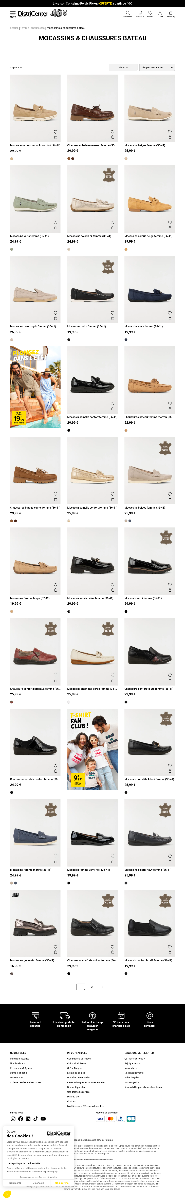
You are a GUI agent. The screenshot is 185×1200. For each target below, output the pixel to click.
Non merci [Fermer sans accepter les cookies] (15, 1183)
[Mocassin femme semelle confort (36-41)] (11, 158)
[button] (7, 1194)
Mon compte (16, 1077)
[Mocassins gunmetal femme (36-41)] (11, 973)
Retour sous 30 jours (21, 1068)
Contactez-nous (18, 1072)
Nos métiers (130, 1068)
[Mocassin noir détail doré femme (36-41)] (125, 792)
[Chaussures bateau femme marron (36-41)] (125, 430)
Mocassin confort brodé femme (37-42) (148, 960)
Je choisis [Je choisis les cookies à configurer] (38, 1183)
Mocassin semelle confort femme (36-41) (92, 417)
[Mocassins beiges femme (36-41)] (125, 158)
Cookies (71, 1101)
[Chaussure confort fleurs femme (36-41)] (125, 702)
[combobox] (157, 67)
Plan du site (73, 1096)
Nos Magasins (131, 1082)
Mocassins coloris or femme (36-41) (89, 236)
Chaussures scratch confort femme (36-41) (34, 779)
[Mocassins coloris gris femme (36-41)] (11, 339)
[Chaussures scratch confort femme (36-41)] (11, 792)
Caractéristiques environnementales (86, 1082)
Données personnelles (78, 1077)
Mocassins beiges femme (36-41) (144, 145)
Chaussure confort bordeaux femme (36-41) (35, 688)
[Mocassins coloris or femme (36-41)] (68, 249)
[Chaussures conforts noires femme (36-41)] (68, 973)
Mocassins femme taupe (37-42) (30, 598)
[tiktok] (36, 1118)
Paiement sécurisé (19, 1058)
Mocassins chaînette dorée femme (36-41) (91, 688)
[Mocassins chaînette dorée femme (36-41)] (68, 702)
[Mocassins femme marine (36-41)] (129, 520)
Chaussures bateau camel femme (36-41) (35, 507)
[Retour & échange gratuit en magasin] (92, 1015)
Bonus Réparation (76, 1087)
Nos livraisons (17, 1063)
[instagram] (13, 1118)
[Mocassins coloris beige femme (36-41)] (125, 249)
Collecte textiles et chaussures (25, 1082)
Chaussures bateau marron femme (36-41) (91, 145)
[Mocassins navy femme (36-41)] (125, 339)
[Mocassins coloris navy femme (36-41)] (125, 883)
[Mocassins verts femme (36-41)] (11, 249)
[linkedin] (28, 1118)
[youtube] (43, 1118)
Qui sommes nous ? (134, 1058)
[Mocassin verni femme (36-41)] (125, 611)
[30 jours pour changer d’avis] (121, 1015)
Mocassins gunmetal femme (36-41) (32, 960)
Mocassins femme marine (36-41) (30, 869)
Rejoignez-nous (132, 1063)
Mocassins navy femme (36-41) (143, 326)
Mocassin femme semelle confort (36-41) (35, 145)
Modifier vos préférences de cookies (85, 1106)
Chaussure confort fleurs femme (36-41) (148, 688)
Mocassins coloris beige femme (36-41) (148, 236)
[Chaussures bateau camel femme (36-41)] (68, 158)
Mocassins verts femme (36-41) (29, 236)
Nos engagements (133, 1072)
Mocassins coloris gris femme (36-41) (33, 326)
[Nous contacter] (149, 1015)
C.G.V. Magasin (75, 1068)
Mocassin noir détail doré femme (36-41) (149, 779)
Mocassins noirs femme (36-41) (86, 326)
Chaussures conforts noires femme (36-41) (91, 960)
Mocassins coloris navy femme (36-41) (148, 869)
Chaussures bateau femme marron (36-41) (148, 417)
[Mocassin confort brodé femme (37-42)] (125, 973)
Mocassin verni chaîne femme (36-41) (90, 598)
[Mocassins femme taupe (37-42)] (11, 611)
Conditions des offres (78, 1092)
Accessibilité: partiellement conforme (143, 1087)
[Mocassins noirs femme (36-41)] (68, 339)
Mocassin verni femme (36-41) (143, 598)
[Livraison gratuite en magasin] (64, 1015)
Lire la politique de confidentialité (23, 1163)
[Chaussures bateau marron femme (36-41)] (72, 158)
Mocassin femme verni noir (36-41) (88, 869)
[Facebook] (21, 1118)
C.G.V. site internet (76, 1063)
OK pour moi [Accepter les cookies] (62, 1183)
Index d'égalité (131, 1077)
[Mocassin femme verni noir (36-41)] (68, 883)
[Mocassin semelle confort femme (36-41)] (68, 430)
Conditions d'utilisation (79, 1058)
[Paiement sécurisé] (35, 1015)
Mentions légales (76, 1072)
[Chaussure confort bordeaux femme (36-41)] (11, 702)
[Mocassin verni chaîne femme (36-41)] (68, 611)
